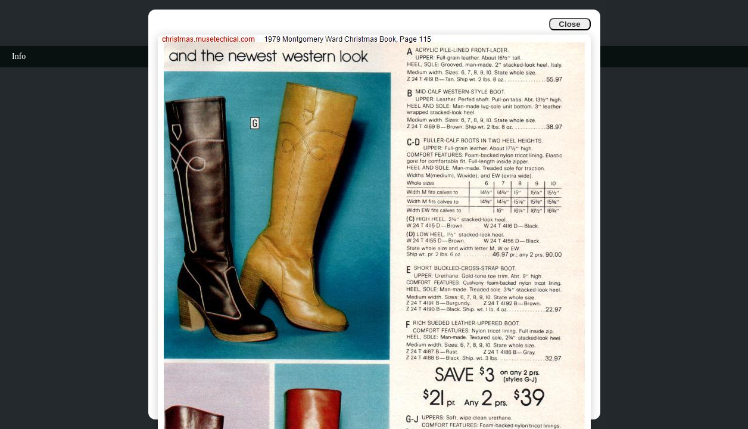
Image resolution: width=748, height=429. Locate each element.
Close (569, 24)
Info (19, 56)
